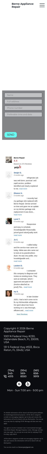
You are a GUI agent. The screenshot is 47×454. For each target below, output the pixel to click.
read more (23, 189)
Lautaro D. (18, 266)
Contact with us (23, 37)
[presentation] (24, 125)
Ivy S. (16, 292)
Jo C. (16, 240)
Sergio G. (18, 173)
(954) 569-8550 (23, 373)
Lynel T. (17, 219)
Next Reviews (22, 314)
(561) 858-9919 (36, 373)
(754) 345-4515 (11, 373)
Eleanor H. (18, 193)
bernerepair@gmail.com (26, 447)
